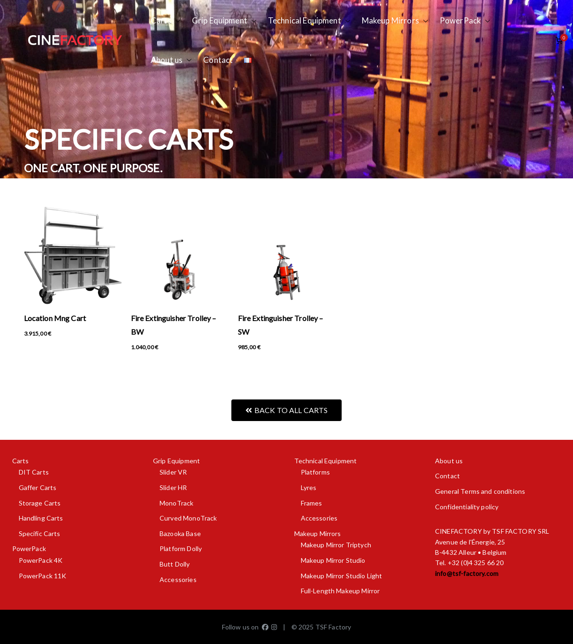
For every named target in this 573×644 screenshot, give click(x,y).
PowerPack (465, 21)
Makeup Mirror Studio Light (341, 576)
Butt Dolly (175, 564)
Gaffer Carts (38, 487)
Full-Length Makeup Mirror (340, 591)
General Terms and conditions (480, 491)
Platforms (315, 472)
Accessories (178, 579)
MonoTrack (176, 503)
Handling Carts (41, 518)
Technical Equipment (309, 21)
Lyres (309, 487)
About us (171, 60)
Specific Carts (40, 533)
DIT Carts (34, 472)
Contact (218, 60)
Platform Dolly (181, 548)
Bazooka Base (180, 533)
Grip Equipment (224, 21)
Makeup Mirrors (395, 21)
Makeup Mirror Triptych (336, 545)
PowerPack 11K (43, 576)
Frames (311, 503)
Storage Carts (40, 503)
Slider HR (173, 487)
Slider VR (173, 472)
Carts (166, 21)
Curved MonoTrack (188, 518)
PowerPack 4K (41, 560)
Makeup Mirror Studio (333, 560)
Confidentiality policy (466, 507)
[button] (176, 21)
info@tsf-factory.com (466, 573)
